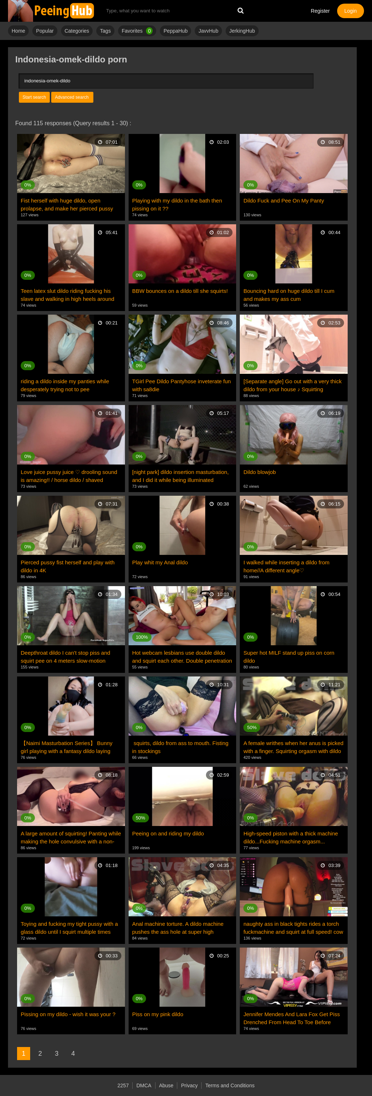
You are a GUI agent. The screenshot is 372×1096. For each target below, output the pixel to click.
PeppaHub (175, 31)
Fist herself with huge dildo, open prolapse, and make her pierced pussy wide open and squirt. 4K (67, 205)
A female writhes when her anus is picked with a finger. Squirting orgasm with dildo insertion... (293, 747)
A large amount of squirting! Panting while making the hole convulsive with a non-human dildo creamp (71, 838)
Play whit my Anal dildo (160, 562)
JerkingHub (242, 31)
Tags (105, 31)
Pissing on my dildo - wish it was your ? (68, 1014)
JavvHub (208, 31)
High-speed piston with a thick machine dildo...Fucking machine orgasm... (290, 837)
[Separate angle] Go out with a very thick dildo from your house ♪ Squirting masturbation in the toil (292, 385)
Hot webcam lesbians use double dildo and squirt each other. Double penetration (182, 657)
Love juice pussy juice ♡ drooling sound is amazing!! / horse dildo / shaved (69, 476)
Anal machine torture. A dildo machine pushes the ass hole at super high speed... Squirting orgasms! (178, 928)
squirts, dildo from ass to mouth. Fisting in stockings (180, 747)
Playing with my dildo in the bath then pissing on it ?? (177, 204)
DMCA (143, 1085)
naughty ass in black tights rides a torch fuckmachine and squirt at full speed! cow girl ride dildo (293, 928)
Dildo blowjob (259, 472)
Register (320, 11)
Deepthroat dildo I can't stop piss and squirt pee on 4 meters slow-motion (65, 657)
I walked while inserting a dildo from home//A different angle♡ (286, 566)
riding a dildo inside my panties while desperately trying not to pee (65, 385)
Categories (77, 31)
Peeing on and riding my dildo (168, 833)
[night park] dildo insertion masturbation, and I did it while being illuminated (180, 476)
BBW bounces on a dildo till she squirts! (180, 291)
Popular (44, 31)
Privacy (189, 1085)
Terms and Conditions (229, 1085)
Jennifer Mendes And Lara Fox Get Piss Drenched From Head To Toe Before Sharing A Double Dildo (291, 1018)
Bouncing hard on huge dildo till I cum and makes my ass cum (288, 295)
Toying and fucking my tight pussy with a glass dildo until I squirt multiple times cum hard (69, 928)
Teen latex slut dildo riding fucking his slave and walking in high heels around (67, 295)
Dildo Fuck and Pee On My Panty (283, 200)
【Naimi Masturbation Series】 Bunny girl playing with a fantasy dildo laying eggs (67, 747)
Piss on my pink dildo (157, 1014)
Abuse (166, 1085)
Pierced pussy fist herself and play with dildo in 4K (67, 566)
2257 (123, 1085)
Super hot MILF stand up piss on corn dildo (288, 657)
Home (18, 31)
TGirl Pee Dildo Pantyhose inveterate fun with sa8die (181, 385)
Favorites (137, 30)
